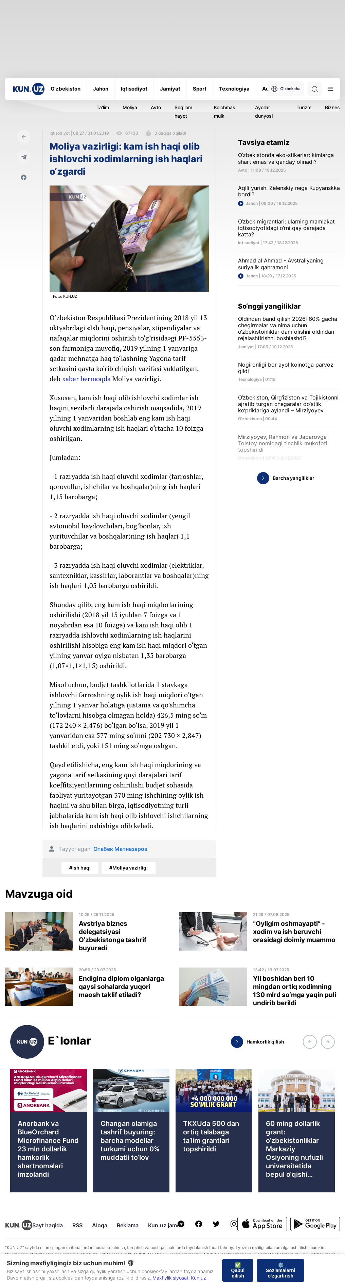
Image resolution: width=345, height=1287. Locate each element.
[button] (310, 1042)
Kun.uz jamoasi (168, 1225)
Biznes (332, 107)
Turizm (303, 107)
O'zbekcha (286, 88)
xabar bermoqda (86, 378)
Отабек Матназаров (120, 849)
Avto (156, 107)
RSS (77, 1225)
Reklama (128, 1225)
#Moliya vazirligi (128, 868)
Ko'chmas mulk (224, 111)
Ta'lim (102, 107)
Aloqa (99, 1225)
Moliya (130, 107)
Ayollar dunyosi (264, 111)
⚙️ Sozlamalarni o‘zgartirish (280, 1270)
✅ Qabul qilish (238, 1270)
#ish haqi (80, 868)
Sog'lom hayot (183, 111)
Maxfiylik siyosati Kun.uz (179, 1278)
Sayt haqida (47, 1225)
